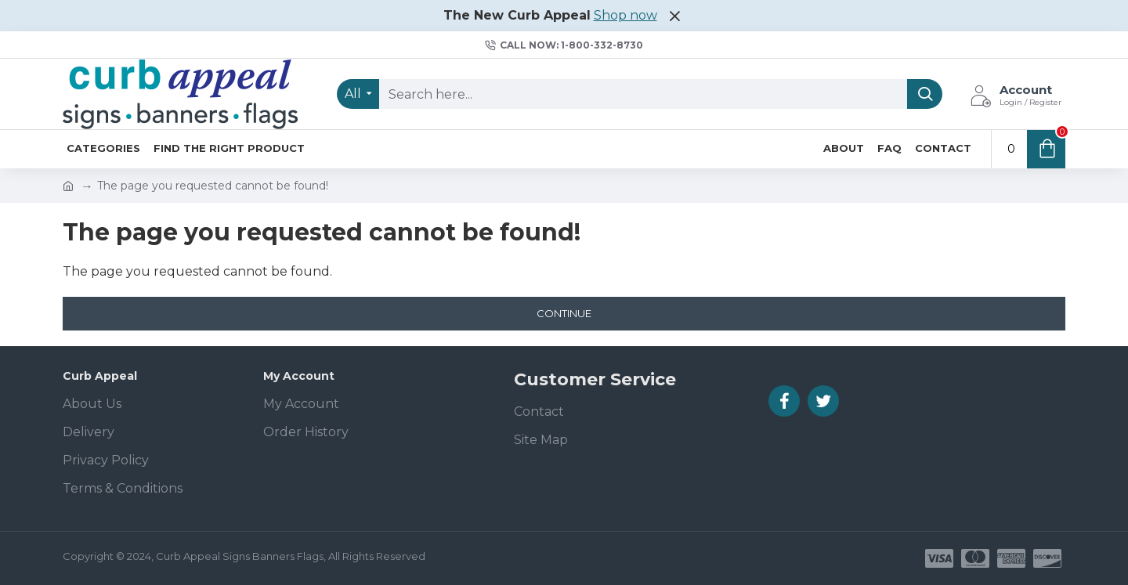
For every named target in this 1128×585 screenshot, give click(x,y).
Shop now (625, 15)
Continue (564, 313)
